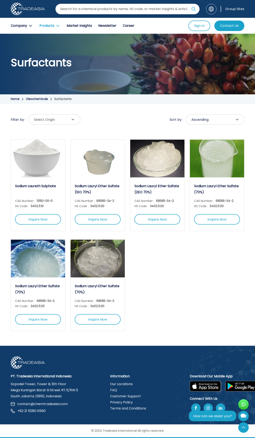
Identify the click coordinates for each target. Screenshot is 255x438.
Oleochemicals (37, 99)
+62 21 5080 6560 (28, 410)
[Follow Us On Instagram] (208, 408)
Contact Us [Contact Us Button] (229, 25)
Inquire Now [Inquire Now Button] (38, 219)
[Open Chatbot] (243, 416)
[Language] (211, 9)
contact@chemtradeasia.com (39, 404)
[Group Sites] (232, 9)
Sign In (199, 25)
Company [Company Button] (22, 25)
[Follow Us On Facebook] (196, 408)
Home (15, 99)
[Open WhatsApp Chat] (243, 404)
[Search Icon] (193, 10)
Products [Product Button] (49, 25)
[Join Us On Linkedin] (220, 408)
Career (128, 25)
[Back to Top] (243, 427)
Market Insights (79, 25)
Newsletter (107, 25)
